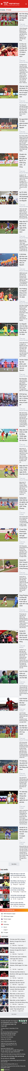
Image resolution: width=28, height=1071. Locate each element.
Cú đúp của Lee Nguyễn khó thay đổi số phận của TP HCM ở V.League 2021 (23, 50)
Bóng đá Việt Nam (23, 26)
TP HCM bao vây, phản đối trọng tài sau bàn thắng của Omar (23, 765)
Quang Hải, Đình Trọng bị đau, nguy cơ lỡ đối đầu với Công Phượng (23, 564)
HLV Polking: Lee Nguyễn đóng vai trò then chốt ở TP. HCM (23, 293)
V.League (21, 514)
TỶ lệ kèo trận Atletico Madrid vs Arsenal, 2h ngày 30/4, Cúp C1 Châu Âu (18, 950)
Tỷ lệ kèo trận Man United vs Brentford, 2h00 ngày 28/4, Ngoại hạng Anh (19, 974)
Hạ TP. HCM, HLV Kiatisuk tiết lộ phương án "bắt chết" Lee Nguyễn (23, 196)
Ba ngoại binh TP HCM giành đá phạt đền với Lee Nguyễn (23, 123)
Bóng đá (21, 647)
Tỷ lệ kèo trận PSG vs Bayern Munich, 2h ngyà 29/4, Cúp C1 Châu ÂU (18, 941)
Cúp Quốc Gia (22, 775)
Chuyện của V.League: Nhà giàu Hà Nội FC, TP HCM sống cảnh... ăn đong (23, 161)
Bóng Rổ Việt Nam (23, 410)
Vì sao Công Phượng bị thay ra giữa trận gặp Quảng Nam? (23, 533)
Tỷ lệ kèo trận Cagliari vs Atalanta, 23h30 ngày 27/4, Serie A (18, 965)
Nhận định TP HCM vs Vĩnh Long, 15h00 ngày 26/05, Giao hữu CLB (23, 470)
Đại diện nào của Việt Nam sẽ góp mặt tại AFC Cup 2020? (23, 730)
